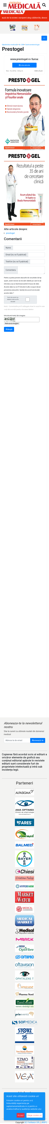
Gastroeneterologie (32, 45)
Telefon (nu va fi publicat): (17, 261)
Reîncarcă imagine (12, 323)
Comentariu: (11, 270)
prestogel (10, 233)
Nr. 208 (21, 45)
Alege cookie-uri (34, 1115)
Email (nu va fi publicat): (16, 254)
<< (44, 38)
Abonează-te (37, 740)
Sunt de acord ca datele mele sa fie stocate (21, 300)
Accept (21, 1115)
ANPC (44, 1122)
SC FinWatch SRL (32, 1122)
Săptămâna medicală (9, 45)
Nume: (8, 248)
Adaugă (9, 329)
